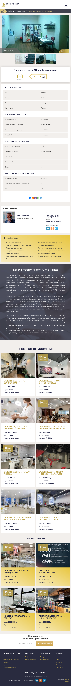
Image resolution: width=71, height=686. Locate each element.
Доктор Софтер (66, 680)
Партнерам (59, 668)
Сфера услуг (21, 11)
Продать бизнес (30, 660)
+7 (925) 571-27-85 (52, 215)
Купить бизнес (44, 660)
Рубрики (11, 11)
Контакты (59, 662)
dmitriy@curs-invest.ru (53, 222)
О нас (57, 660)
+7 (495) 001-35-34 (52, 217)
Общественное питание (11, 660)
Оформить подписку (44, 644)
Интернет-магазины (9, 668)
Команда (58, 665)
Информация (29, 657)
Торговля (6, 662)
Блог (57, 657)
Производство (8, 665)
